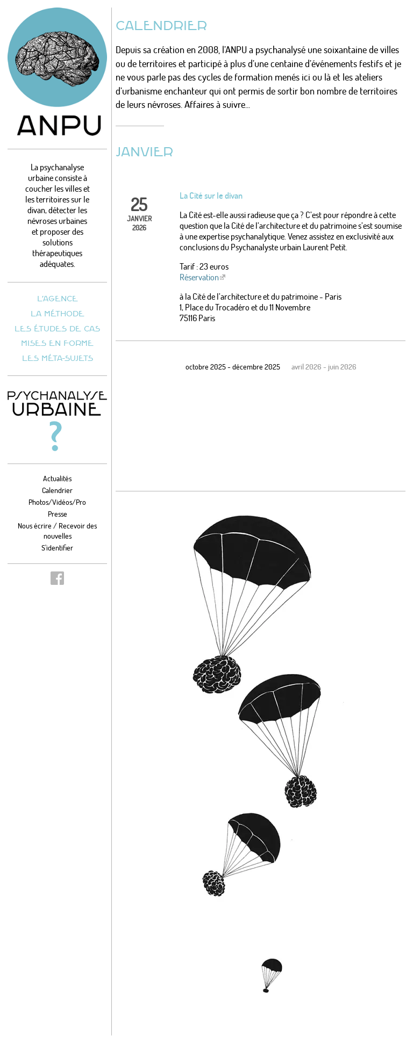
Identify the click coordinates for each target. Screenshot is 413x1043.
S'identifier (57, 547)
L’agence (57, 298)
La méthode (57, 313)
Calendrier (57, 490)
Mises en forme (57, 343)
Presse (57, 514)
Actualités (57, 478)
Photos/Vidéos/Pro (57, 502)
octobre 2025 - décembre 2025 (233, 366)
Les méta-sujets (57, 358)
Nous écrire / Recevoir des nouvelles (57, 530)
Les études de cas (57, 328)
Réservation (199, 277)
